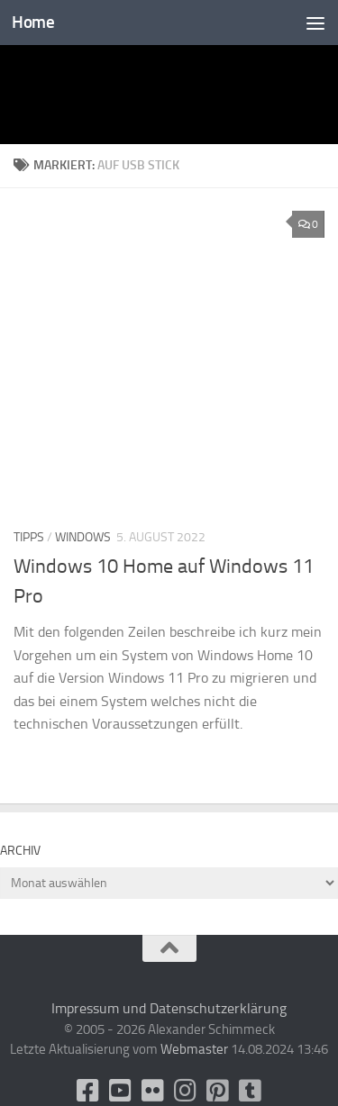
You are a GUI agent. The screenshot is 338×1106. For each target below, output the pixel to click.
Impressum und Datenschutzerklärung (169, 1008)
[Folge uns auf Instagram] (185, 1090)
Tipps (29, 537)
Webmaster (194, 1049)
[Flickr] (153, 1090)
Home (33, 22)
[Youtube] (120, 1090)
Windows (83, 537)
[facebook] (88, 1090)
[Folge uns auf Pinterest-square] (218, 1090)
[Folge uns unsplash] (250, 1090)
